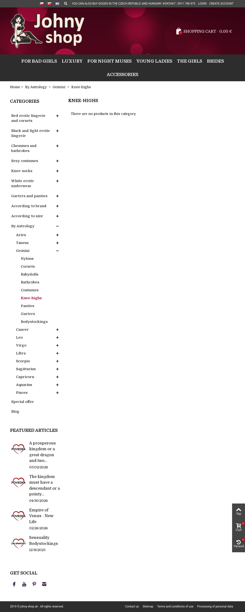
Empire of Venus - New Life (41, 516)
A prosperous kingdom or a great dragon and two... (42, 452)
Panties (27, 306)
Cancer (22, 329)
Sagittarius (26, 369)
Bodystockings (34, 322)
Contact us (132, 606)
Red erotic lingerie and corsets (28, 118)
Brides (215, 61)
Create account (221, 3)
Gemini (22, 251)
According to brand (28, 206)
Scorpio (23, 361)
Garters (28, 314)
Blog (15, 411)
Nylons (27, 258)
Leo (19, 337)
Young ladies (154, 61)
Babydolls (29, 274)
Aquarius (24, 385)
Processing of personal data (215, 606)
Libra (21, 353)
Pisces (22, 392)
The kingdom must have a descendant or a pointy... (44, 485)
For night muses (109, 61)
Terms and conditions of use (175, 606)
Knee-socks (21, 171)
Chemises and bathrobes (24, 148)
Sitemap (148, 606)
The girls (189, 61)
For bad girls (39, 61)
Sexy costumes (24, 161)
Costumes (30, 290)
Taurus (22, 243)
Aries (21, 235)
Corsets (28, 266)
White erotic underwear (22, 183)
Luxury (72, 61)
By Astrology (22, 226)
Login (202, 3)
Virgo (21, 345)
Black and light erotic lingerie (30, 133)
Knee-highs (31, 298)
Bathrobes (30, 282)
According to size (27, 216)
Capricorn (25, 377)
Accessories (122, 74)
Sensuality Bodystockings (43, 540)
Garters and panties (29, 196)
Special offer (22, 402)
